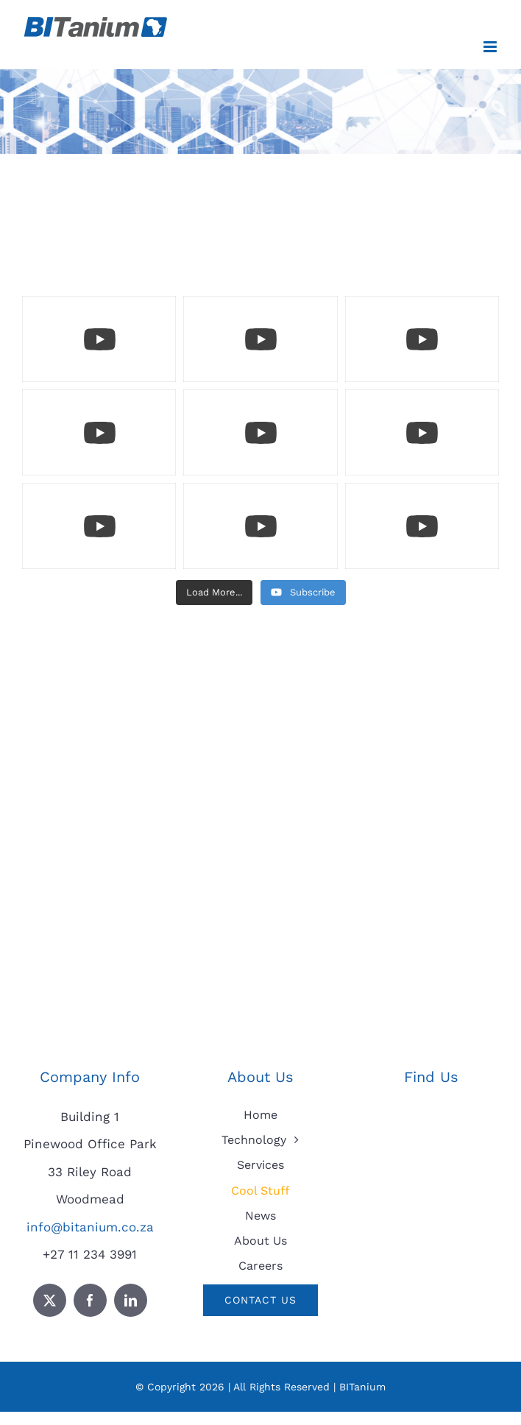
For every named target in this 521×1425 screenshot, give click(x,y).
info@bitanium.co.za (90, 1227)
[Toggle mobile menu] (491, 46)
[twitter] (49, 1300)
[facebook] (90, 1300)
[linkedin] (130, 1300)
